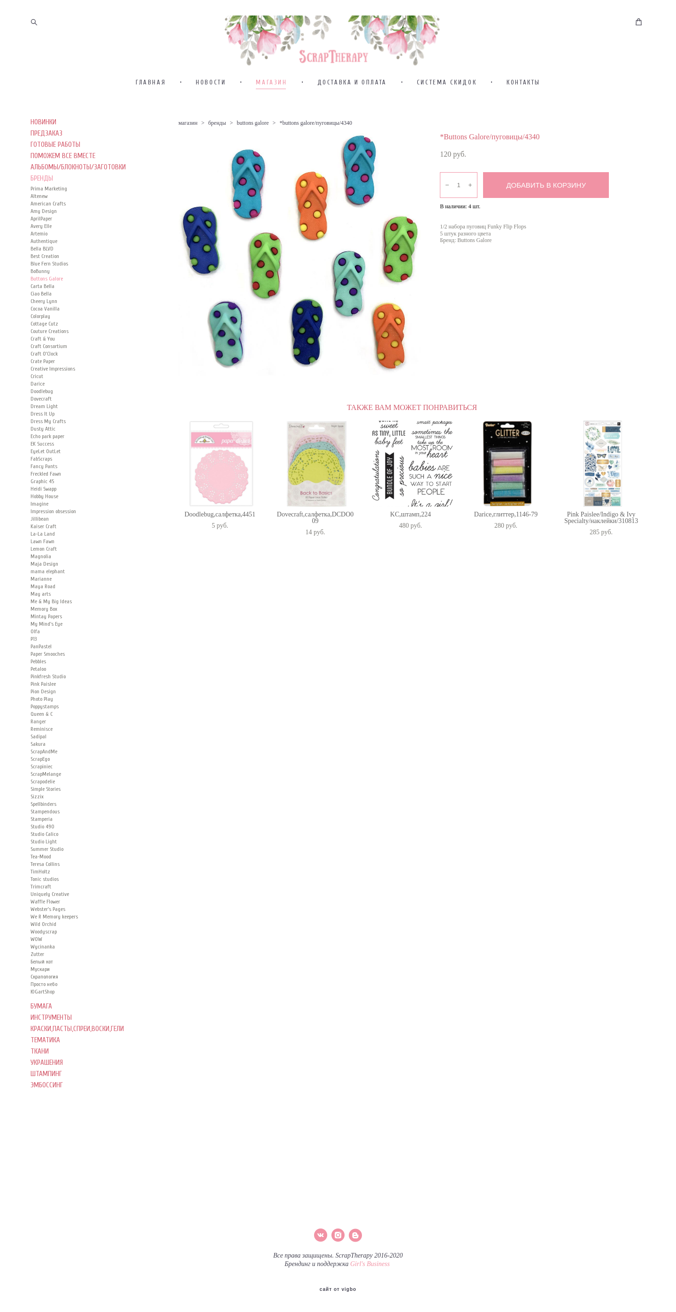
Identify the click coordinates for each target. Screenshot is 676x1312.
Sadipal (38, 764)
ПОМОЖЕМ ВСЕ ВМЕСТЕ (63, 184)
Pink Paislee (43, 712)
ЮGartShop (42, 1019)
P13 (34, 667)
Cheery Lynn (44, 329)
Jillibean (40, 547)
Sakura (38, 772)
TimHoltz (40, 899)
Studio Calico (44, 862)
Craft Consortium (49, 374)
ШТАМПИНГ (46, 1102)
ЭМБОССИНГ (47, 1113)
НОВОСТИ (211, 110)
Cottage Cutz (44, 352)
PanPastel (41, 674)
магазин (188, 151)
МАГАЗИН (271, 110)
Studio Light (44, 869)
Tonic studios (45, 907)
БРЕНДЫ (42, 207)
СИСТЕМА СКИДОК (446, 110)
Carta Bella (42, 314)
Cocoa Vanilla (45, 337)
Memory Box (44, 637)
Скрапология (44, 1004)
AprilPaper (41, 246)
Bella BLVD (42, 276)
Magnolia (41, 584)
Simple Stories (46, 817)
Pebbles (38, 689)
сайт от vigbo (338, 1290)
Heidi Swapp (43, 517)
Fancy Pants (44, 494)
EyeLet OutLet (46, 479)
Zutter (37, 982)
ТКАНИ (40, 1080)
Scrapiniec (42, 794)
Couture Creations (50, 359)
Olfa (35, 659)
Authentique (44, 269)
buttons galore (253, 151)
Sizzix (37, 824)
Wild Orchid (43, 952)
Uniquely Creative (50, 922)
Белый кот (42, 989)
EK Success (42, 472)
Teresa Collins (45, 892)
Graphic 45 (42, 509)
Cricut (37, 404)
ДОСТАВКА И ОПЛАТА (352, 110)
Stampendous (45, 839)
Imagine (39, 532)
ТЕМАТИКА (45, 1068)
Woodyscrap (44, 959)
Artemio (39, 261)
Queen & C (42, 742)
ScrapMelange (46, 802)
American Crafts (48, 231)
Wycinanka (43, 974)
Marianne (41, 607)
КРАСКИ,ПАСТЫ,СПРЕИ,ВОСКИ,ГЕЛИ (77, 1057)
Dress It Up (42, 442)
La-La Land (43, 562)
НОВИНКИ (43, 150)
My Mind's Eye (46, 652)
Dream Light (44, 434)
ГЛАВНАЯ (151, 110)
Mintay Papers (46, 644)
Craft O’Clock (44, 382)
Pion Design (43, 719)
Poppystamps (45, 734)
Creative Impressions (53, 397)
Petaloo (38, 697)
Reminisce (42, 757)
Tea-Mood (41, 884)
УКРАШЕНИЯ (47, 1091)
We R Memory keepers (54, 944)
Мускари (40, 997)
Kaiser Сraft (43, 554)
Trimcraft (41, 914)
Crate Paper (43, 389)
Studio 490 (42, 854)
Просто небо (44, 1012)
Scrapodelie (43, 809)
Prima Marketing (49, 216)
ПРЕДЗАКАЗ (46, 162)
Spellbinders (43, 832)
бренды (217, 151)
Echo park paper (47, 464)
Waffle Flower (45, 929)
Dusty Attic (43, 457)
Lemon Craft (44, 577)
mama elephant (48, 599)
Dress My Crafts (48, 449)
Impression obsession (53, 539)
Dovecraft (41, 427)
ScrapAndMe (44, 779)
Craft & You (43, 367)
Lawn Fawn (42, 569)
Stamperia (42, 847)
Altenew (39, 224)
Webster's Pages (48, 937)
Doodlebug (42, 419)
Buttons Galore (47, 306)
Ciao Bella (41, 322)
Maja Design (44, 592)
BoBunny (40, 299)
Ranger (38, 749)
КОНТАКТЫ (523, 110)
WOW (36, 967)
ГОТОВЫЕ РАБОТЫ (55, 173)
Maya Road (43, 614)
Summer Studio (47, 877)
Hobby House (44, 524)
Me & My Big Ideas (51, 629)
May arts (41, 622)
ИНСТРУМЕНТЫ (51, 1046)
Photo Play (42, 727)
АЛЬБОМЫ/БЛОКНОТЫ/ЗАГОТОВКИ (78, 195)
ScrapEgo (40, 787)
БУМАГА (41, 1035)
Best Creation (45, 284)
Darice (38, 412)
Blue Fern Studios (49, 291)
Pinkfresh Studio (48, 704)
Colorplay (40, 344)
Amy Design (44, 239)
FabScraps (41, 487)
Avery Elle (41, 254)
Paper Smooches (48, 682)
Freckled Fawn (46, 502)
